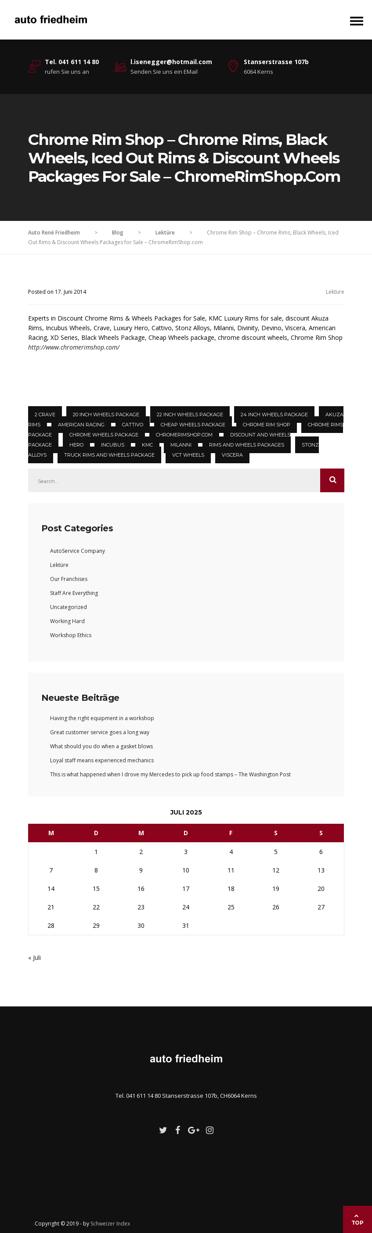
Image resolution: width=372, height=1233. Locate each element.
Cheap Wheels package (193, 425)
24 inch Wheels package (274, 414)
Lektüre (335, 292)
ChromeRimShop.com (184, 435)
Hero (76, 445)
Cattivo (132, 425)
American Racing (81, 425)
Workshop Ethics (70, 635)
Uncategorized (68, 607)
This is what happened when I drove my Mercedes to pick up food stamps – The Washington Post (170, 774)
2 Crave (45, 414)
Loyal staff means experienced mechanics (102, 760)
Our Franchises (68, 579)
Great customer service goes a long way (99, 732)
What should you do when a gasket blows (101, 746)
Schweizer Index (110, 1223)
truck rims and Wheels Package (109, 455)
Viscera (232, 455)
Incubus (112, 445)
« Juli (34, 957)
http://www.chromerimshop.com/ (73, 347)
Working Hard (67, 621)
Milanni (180, 445)
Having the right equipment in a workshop (102, 718)
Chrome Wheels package (103, 435)
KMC (147, 445)
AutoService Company (77, 551)
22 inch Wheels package (190, 414)
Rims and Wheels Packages (246, 445)
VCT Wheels (188, 455)
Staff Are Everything (74, 593)
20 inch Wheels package (106, 414)
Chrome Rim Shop (266, 425)
